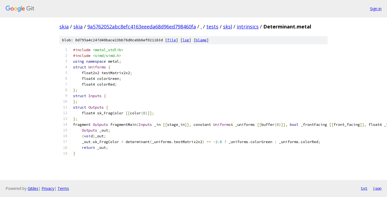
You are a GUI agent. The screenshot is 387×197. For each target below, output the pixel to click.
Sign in (376, 8)
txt (364, 188)
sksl (227, 26)
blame (201, 40)
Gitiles (33, 188)
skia (64, 26)
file (171, 40)
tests (212, 26)
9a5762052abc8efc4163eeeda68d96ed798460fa (141, 26)
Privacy (48, 188)
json (377, 188)
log (186, 40)
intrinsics (248, 26)
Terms (63, 188)
